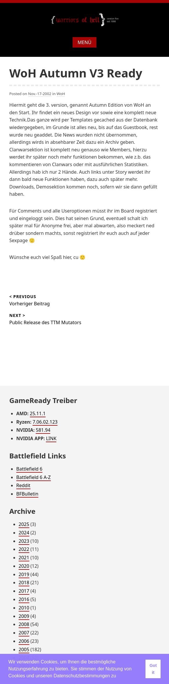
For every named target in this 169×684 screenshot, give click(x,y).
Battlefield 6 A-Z (33, 477)
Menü (84, 42)
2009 (24, 616)
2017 (24, 591)
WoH (61, 93)
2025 (24, 524)
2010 (24, 608)
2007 (24, 632)
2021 (24, 557)
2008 (24, 624)
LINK (51, 438)
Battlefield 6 (29, 469)
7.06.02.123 (45, 422)
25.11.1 (38, 413)
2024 (24, 532)
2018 (24, 582)
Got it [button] (153, 669)
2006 (24, 641)
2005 (24, 649)
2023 (24, 541)
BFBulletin (27, 494)
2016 (24, 599)
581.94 (43, 430)
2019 (24, 574)
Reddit (23, 485)
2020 (24, 566)
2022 (24, 549)
